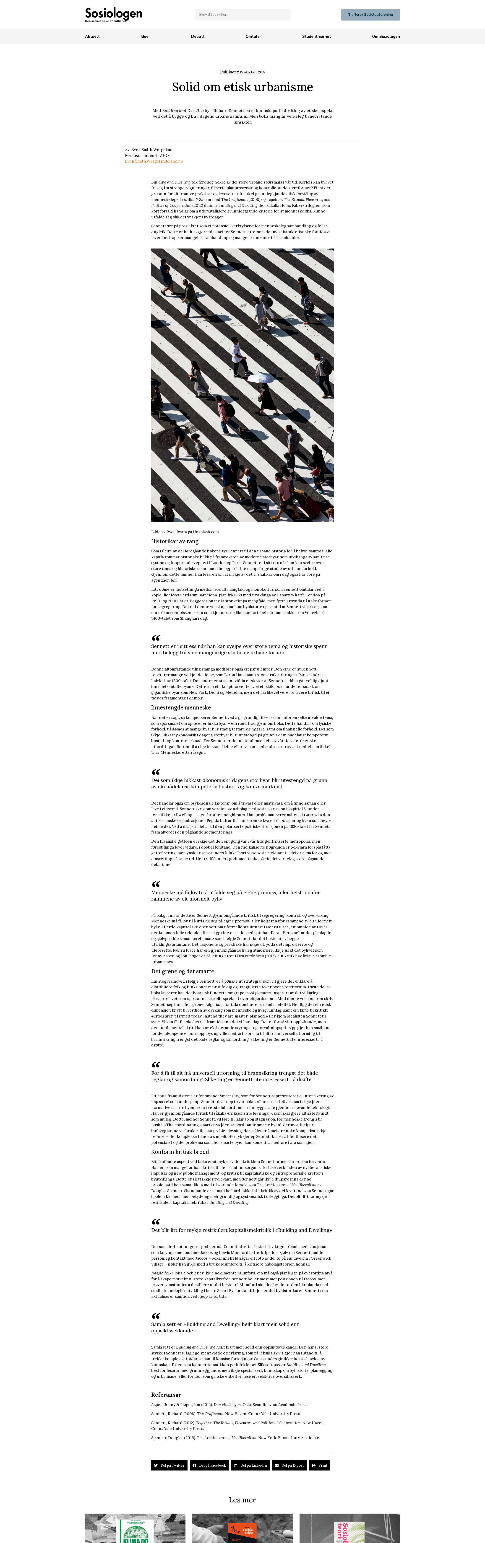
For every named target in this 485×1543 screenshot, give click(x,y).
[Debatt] (198, 37)
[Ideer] (145, 37)
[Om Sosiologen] (386, 37)
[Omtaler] (253, 37)
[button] (169, 1465)
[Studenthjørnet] (316, 37)
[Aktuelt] (92, 37)
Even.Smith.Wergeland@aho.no (154, 161)
